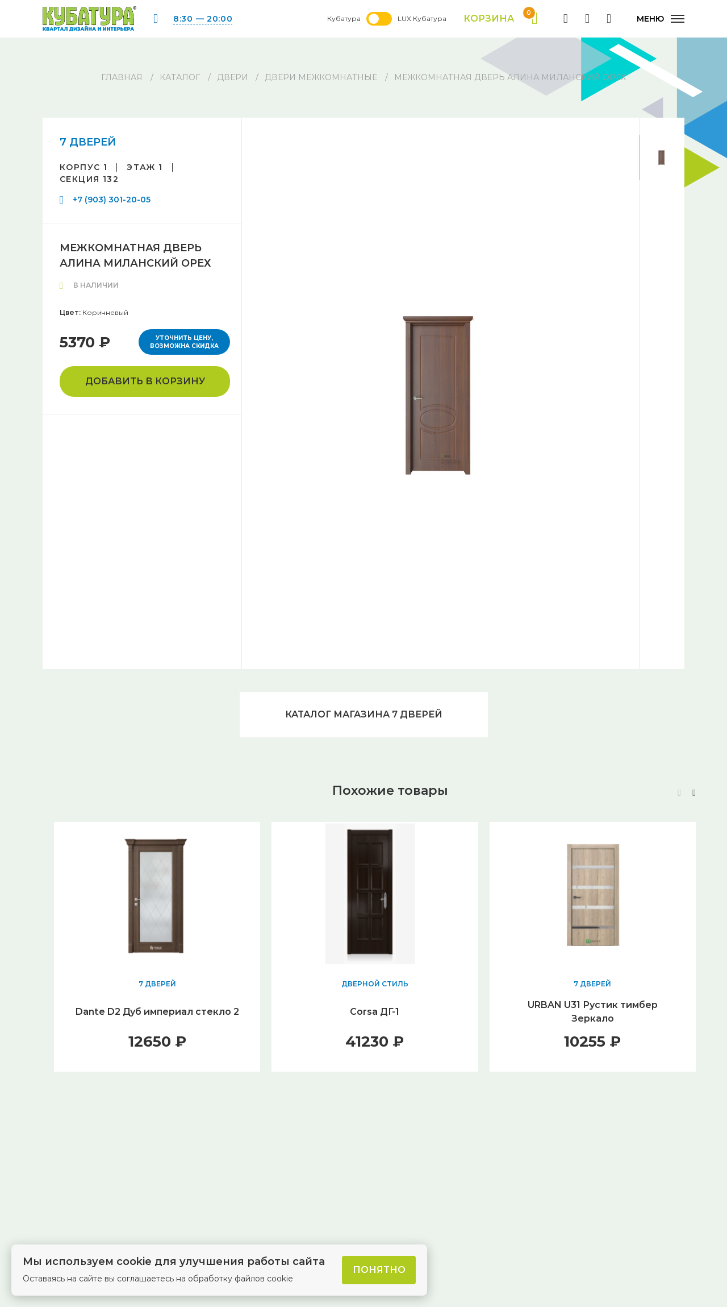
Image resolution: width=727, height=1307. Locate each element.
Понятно (379, 1269)
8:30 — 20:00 (202, 19)
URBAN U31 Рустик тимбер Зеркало (593, 1011)
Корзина (500, 19)
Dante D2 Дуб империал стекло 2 (157, 1011)
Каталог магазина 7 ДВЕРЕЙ (363, 714)
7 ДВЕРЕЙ (88, 142)
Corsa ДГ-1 (374, 1011)
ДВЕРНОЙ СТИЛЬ (374, 984)
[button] (694, 793)
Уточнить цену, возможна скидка (184, 342)
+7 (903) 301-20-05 (112, 199)
